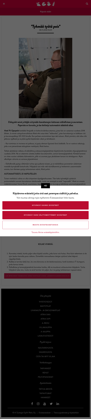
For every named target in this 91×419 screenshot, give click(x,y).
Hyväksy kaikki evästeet (45, 205)
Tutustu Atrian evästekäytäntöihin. (46, 232)
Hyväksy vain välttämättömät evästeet (45, 215)
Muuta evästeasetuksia (45, 225)
